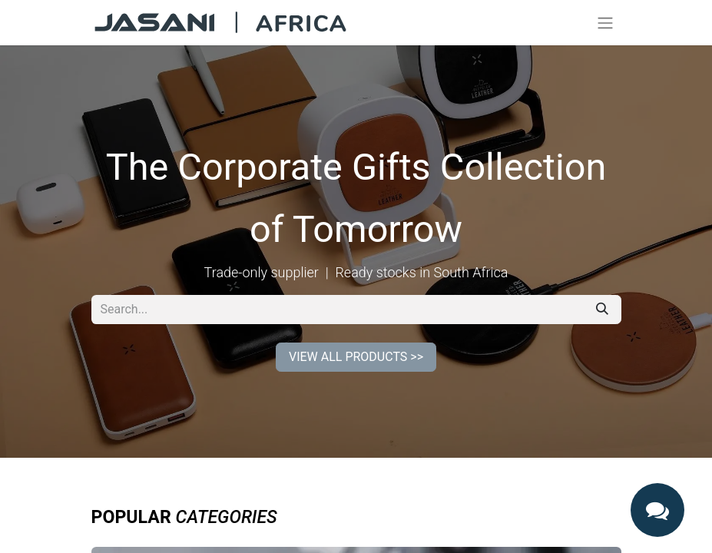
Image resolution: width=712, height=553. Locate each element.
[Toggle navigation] (605, 22)
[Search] (602, 309)
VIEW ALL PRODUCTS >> (356, 356)
